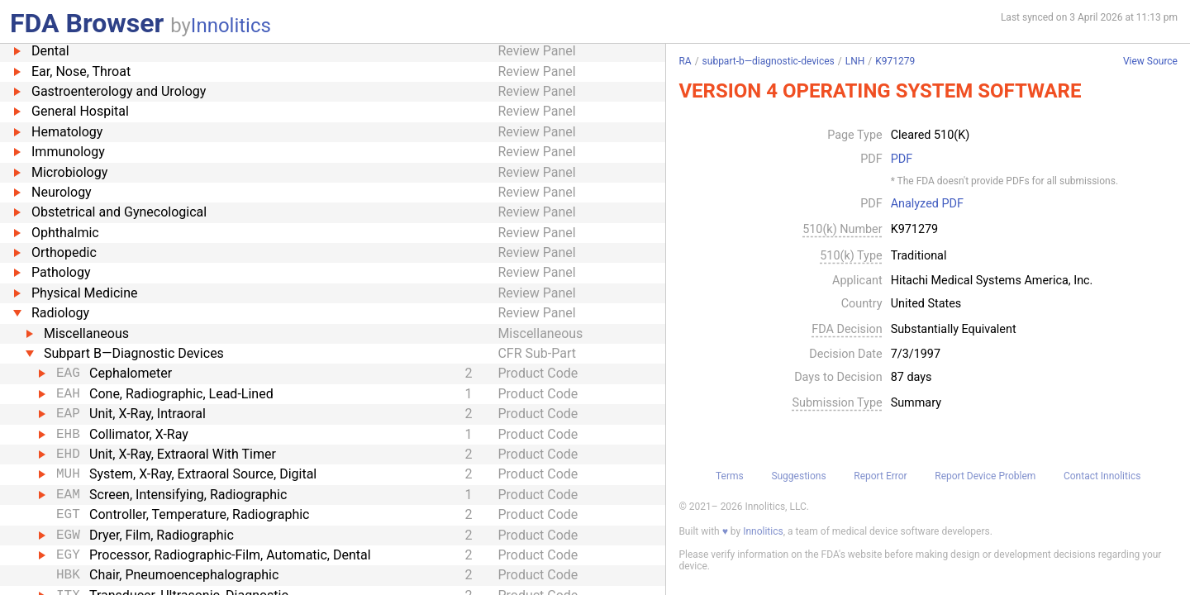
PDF (901, 159)
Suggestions (798, 476)
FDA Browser (87, 23)
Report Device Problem (985, 476)
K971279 (895, 61)
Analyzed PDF (927, 204)
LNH (855, 61)
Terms (730, 476)
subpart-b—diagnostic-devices (768, 61)
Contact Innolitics (1102, 476)
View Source (1150, 61)
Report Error (880, 476)
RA (684, 61)
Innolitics (231, 25)
